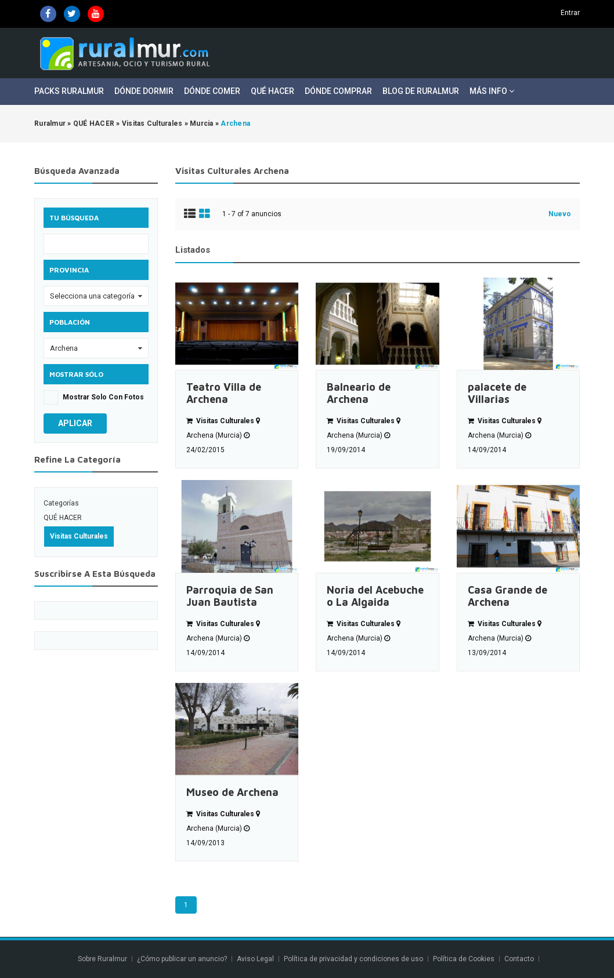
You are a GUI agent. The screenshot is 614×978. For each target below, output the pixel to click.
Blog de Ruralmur (420, 91)
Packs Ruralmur (69, 91)
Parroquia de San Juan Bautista (229, 596)
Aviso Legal (255, 959)
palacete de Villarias (497, 393)
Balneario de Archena (359, 393)
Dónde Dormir (144, 91)
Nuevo (559, 214)
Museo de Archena (232, 792)
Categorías (61, 503)
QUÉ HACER (63, 518)
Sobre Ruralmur (102, 959)
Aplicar (75, 423)
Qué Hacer (272, 91)
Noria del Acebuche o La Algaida (375, 596)
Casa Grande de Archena (507, 596)
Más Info (491, 91)
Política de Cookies (463, 959)
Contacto (520, 959)
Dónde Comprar (338, 91)
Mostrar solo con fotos (103, 397)
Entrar (570, 13)
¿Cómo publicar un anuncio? (182, 959)
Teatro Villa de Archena (223, 393)
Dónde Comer (212, 91)
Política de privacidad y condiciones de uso (353, 959)
